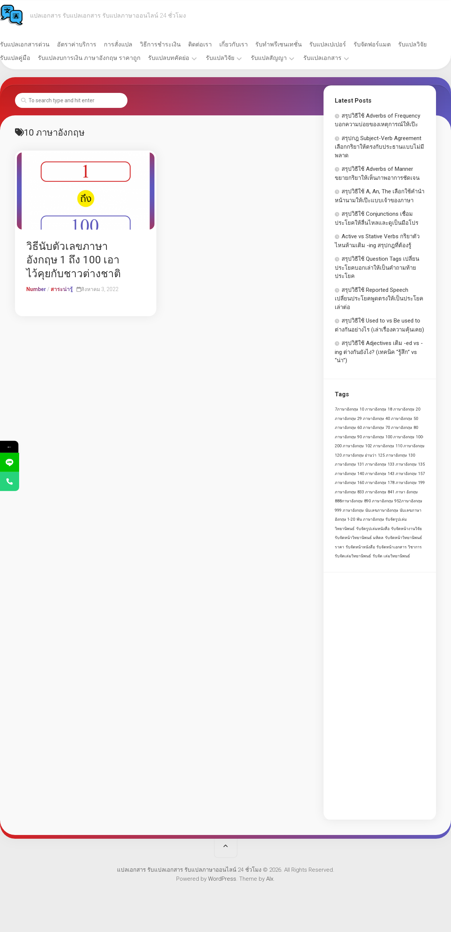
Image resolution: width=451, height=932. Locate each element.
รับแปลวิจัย (29, 57)
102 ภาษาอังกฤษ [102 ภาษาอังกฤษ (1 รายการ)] (379, 446)
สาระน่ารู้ (62, 289)
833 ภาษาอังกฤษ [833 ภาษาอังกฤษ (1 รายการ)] (371, 492)
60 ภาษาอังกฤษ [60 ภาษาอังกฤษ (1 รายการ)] (370, 427)
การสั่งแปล (133, 44)
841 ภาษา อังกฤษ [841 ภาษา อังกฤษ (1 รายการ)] (403, 492)
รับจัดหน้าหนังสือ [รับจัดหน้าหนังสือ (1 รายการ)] (360, 547)
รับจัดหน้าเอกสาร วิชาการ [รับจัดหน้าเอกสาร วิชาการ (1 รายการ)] (399, 547)
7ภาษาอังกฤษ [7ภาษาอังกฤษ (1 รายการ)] (346, 409)
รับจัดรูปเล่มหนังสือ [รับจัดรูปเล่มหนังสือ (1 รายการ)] (373, 528)
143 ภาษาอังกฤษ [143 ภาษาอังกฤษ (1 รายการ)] (402, 473)
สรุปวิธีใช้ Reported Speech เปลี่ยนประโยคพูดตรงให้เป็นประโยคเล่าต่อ (379, 299)
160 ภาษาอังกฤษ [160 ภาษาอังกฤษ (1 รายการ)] (371, 482)
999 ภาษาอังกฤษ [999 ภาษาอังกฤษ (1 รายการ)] (349, 510)
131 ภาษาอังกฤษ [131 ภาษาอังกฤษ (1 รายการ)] (371, 464)
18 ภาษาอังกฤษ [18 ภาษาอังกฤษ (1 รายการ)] (401, 409)
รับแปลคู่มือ (66, 57)
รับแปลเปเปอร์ (342, 44)
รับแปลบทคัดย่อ (219, 57)
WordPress (222, 878)
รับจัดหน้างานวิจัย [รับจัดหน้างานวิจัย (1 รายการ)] (406, 528)
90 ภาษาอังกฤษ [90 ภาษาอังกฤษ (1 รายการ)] (370, 437)
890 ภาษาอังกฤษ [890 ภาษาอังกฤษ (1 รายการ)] (378, 501)
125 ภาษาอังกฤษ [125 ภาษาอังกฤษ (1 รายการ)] (392, 455)
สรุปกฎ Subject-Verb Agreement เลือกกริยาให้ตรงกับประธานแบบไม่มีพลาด (379, 147)
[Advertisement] (380, 696)
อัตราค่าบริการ (91, 44)
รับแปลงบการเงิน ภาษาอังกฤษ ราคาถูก (140, 57)
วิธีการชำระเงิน (175, 44)
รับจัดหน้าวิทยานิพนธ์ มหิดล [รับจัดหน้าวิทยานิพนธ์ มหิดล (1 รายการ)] (359, 537)
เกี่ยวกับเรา (248, 44)
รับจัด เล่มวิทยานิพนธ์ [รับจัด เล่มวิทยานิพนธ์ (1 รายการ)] (391, 556)
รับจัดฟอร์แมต (387, 44)
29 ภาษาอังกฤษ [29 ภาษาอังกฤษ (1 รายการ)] (370, 418)
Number (36, 289)
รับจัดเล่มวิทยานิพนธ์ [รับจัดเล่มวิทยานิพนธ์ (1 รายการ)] (353, 556)
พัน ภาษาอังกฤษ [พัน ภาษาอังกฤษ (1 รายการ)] (370, 519)
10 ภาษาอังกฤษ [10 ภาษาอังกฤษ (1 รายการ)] (373, 409)
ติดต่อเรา (215, 44)
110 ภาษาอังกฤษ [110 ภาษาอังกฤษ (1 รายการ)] (410, 446)
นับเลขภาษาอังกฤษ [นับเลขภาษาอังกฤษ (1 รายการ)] (381, 510)
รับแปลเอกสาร (373, 57)
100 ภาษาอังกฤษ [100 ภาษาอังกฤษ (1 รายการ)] (399, 437)
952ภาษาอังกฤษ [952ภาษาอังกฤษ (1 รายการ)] (408, 501)
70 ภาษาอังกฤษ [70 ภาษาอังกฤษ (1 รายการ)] (398, 427)
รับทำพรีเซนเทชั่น (293, 44)
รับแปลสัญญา (320, 57)
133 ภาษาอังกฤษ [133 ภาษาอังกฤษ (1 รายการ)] (402, 464)
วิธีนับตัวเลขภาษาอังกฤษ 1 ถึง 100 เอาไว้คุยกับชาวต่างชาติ (73, 260)
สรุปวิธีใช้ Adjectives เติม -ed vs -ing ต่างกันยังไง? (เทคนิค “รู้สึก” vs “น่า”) (379, 352)
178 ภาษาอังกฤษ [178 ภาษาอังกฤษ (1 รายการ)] (402, 482)
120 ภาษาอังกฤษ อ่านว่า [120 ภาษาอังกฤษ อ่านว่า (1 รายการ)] (355, 455)
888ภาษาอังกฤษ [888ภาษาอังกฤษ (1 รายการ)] (349, 501)
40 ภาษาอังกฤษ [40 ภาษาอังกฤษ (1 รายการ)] (398, 418)
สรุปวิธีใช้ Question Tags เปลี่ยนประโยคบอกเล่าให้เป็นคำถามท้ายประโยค (377, 267)
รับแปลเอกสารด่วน (39, 44)
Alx (269, 878)
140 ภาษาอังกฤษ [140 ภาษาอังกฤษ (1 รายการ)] (371, 473)
